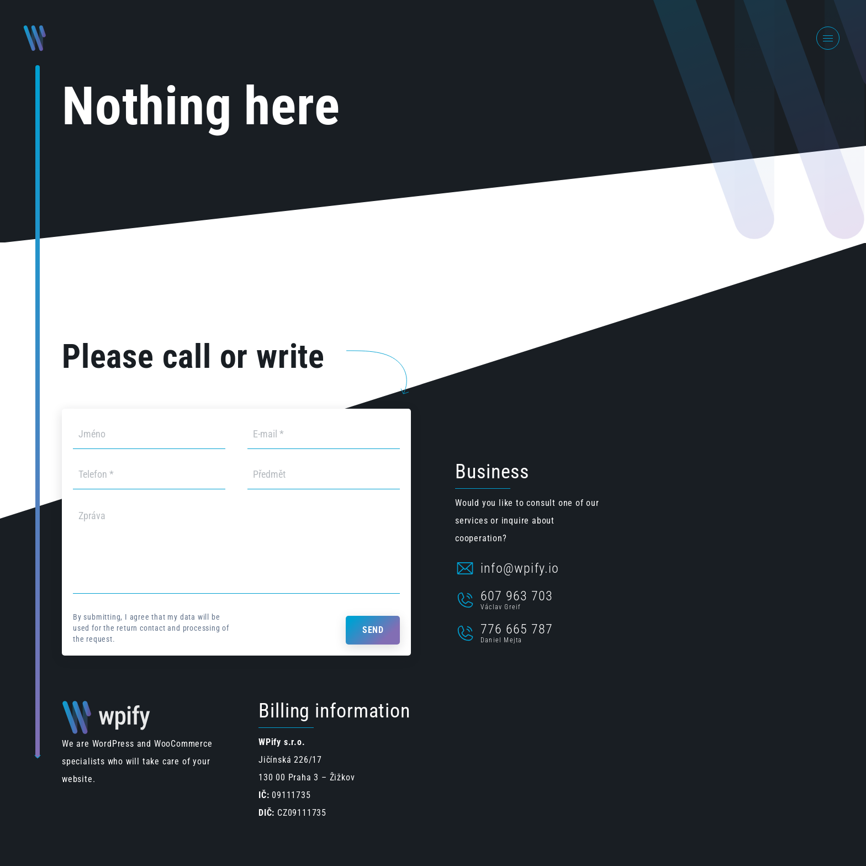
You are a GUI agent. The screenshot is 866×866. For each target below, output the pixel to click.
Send (372, 630)
